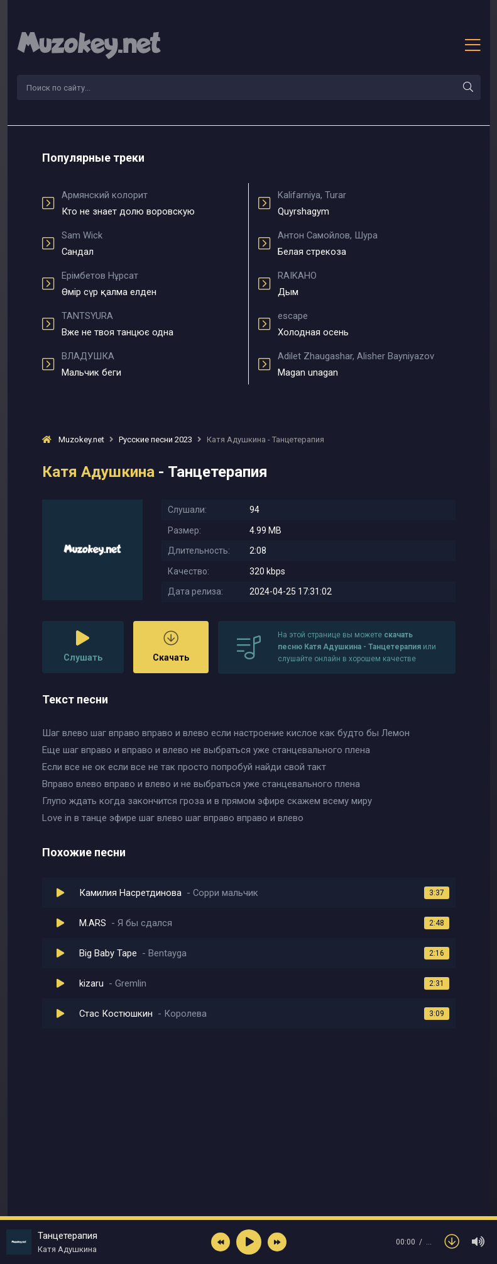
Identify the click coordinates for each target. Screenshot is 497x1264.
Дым (366, 284)
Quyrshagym (366, 203)
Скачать (171, 646)
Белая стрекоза (366, 243)
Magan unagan (366, 364)
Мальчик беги (150, 364)
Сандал (150, 243)
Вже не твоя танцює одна (150, 324)
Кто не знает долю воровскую (150, 203)
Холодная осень (366, 324)
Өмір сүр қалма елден (150, 284)
